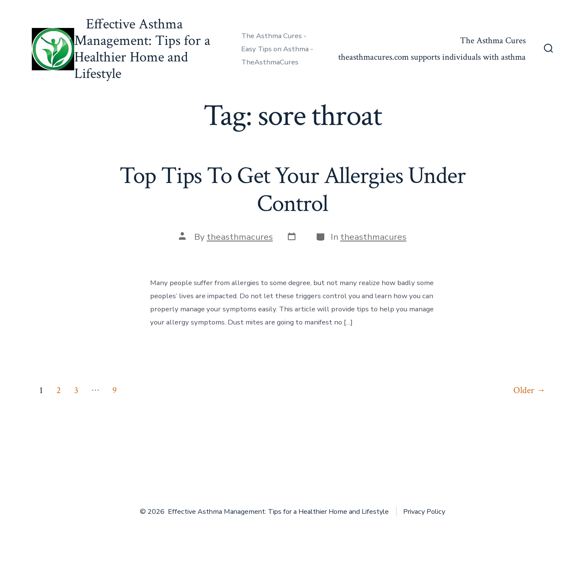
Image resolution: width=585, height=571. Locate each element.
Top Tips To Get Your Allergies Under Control (292, 189)
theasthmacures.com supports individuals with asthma (432, 57)
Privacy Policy (424, 511)
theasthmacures (240, 237)
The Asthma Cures (493, 40)
